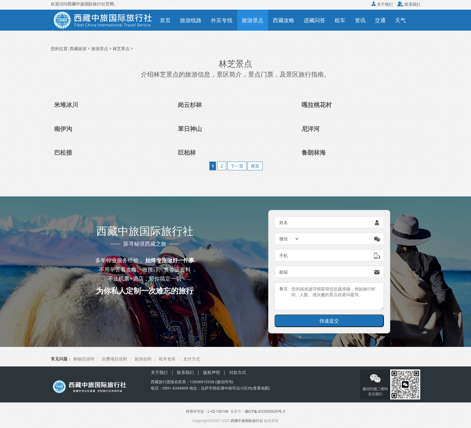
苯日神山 (190, 129)
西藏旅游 (78, 48)
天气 (400, 20)
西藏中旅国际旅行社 (247, 420)
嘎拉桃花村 (317, 105)
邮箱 (283, 272)
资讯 (360, 20)
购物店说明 (83, 359)
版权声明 (211, 372)
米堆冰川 (66, 105)
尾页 (255, 166)
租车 (340, 20)
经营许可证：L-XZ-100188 (207, 411)
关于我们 (382, 4)
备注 (283, 288)
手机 (283, 255)
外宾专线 (221, 20)
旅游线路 (191, 20)
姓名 (283, 222)
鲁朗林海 (314, 152)
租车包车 (167, 359)
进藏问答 (314, 20)
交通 (380, 20)
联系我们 (408, 4)
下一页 (237, 166)
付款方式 (237, 372)
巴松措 (63, 152)
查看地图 (261, 388)
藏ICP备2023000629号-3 (265, 411)
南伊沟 (63, 129)
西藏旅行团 (160, 381)
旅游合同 (143, 359)
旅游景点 (252, 20)
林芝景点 (121, 48)
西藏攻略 (283, 20)
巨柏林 (187, 152)
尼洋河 (311, 129)
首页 (165, 20)
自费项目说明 (114, 359)
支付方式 (191, 359)
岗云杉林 (190, 105)
